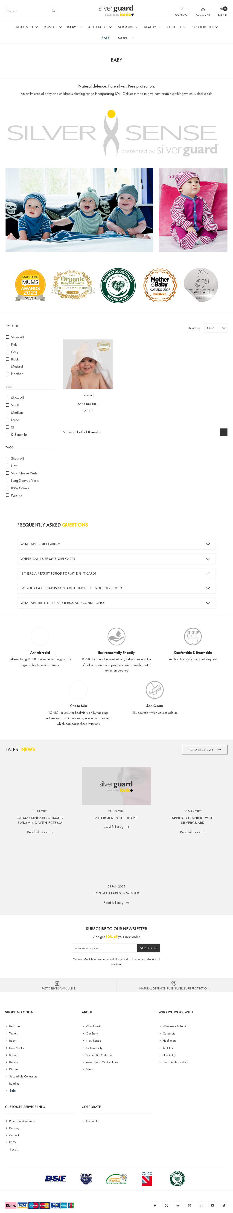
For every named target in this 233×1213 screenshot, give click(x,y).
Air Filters (166, 1048)
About (87, 1012)
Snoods (125, 27)
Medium (14, 412)
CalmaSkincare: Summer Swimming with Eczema (40, 820)
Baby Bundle (87, 404)
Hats (11, 465)
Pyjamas (14, 495)
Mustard (14, 366)
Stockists (12, 1149)
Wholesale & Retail (172, 1026)
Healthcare (168, 1040)
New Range (91, 1040)
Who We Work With (176, 1012)
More (123, 38)
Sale (106, 38)
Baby (71, 27)
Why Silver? (91, 1026)
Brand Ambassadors (173, 1062)
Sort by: (194, 328)
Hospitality (167, 1055)
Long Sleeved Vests (22, 480)
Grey (12, 351)
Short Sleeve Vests (21, 473)
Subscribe (148, 948)
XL (10, 427)
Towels (50, 27)
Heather (14, 373)
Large (12, 419)
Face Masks (97, 27)
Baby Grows (17, 487)
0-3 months (16, 434)
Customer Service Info (25, 1107)
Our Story (90, 1033)
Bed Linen (24, 27)
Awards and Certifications (100, 1062)
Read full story (40, 832)
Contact (12, 1135)
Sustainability (92, 1048)
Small (12, 405)
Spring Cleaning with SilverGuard (193, 820)
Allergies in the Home (116, 818)
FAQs (10, 1142)
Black (12, 359)
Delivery (12, 1128)
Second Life (203, 27)
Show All (15, 337)
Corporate (167, 1033)
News (87, 1069)
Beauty (150, 27)
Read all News (205, 750)
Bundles (12, 1083)
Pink (11, 344)
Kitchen (174, 27)
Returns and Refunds (20, 1121)
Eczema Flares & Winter (116, 893)
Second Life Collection (21, 1076)
